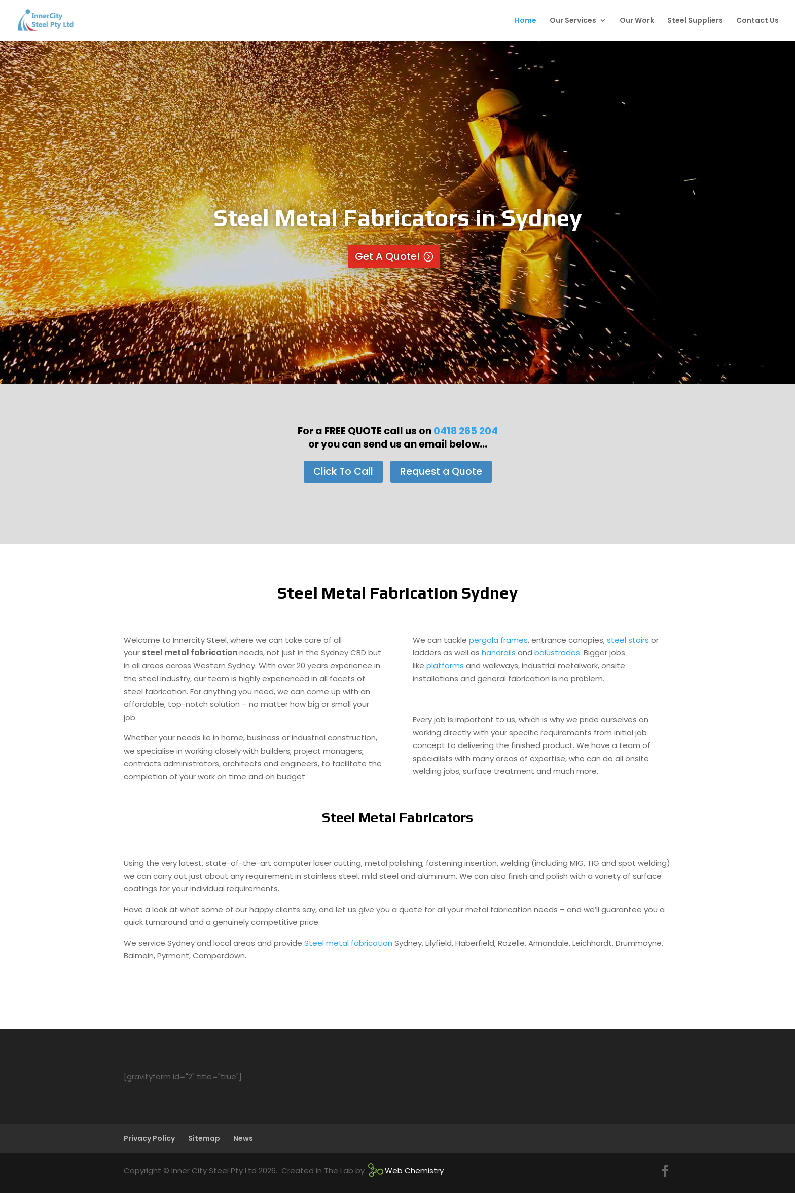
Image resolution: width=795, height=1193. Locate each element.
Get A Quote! (387, 256)
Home (525, 21)
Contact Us (757, 21)
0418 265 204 (465, 431)
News (243, 1138)
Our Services (573, 21)
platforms (445, 665)
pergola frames (498, 640)
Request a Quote (441, 471)
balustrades (557, 652)
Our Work (637, 21)
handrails (499, 652)
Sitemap (204, 1138)
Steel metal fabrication (348, 943)
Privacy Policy (149, 1138)
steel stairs (628, 640)
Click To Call (343, 471)
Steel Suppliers (695, 21)
